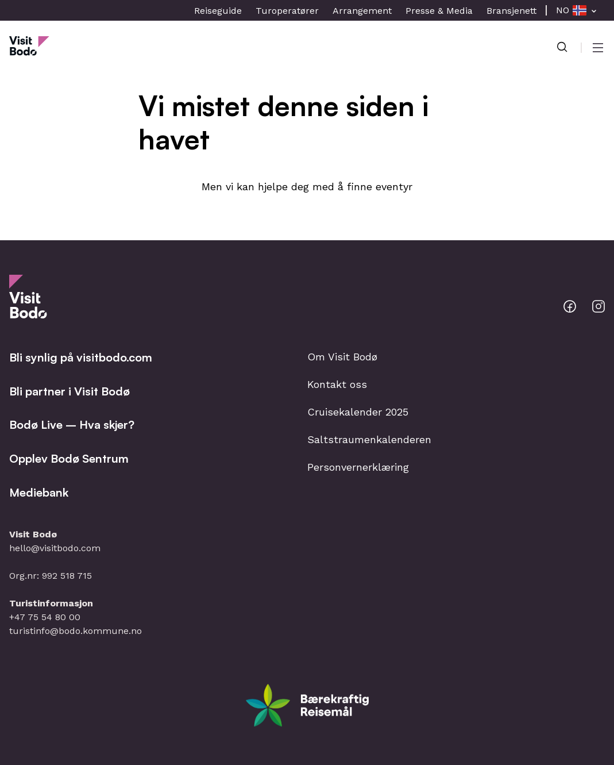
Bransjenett (511, 10)
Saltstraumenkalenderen (369, 439)
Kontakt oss (337, 384)
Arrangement (362, 10)
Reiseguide (218, 10)
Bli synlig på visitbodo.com (80, 357)
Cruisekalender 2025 (357, 412)
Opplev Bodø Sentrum (69, 458)
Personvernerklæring (358, 467)
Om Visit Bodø (342, 357)
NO (562, 10)
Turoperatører (287, 10)
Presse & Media (439, 10)
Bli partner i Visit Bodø (69, 391)
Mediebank (38, 492)
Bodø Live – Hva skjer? (71, 424)
